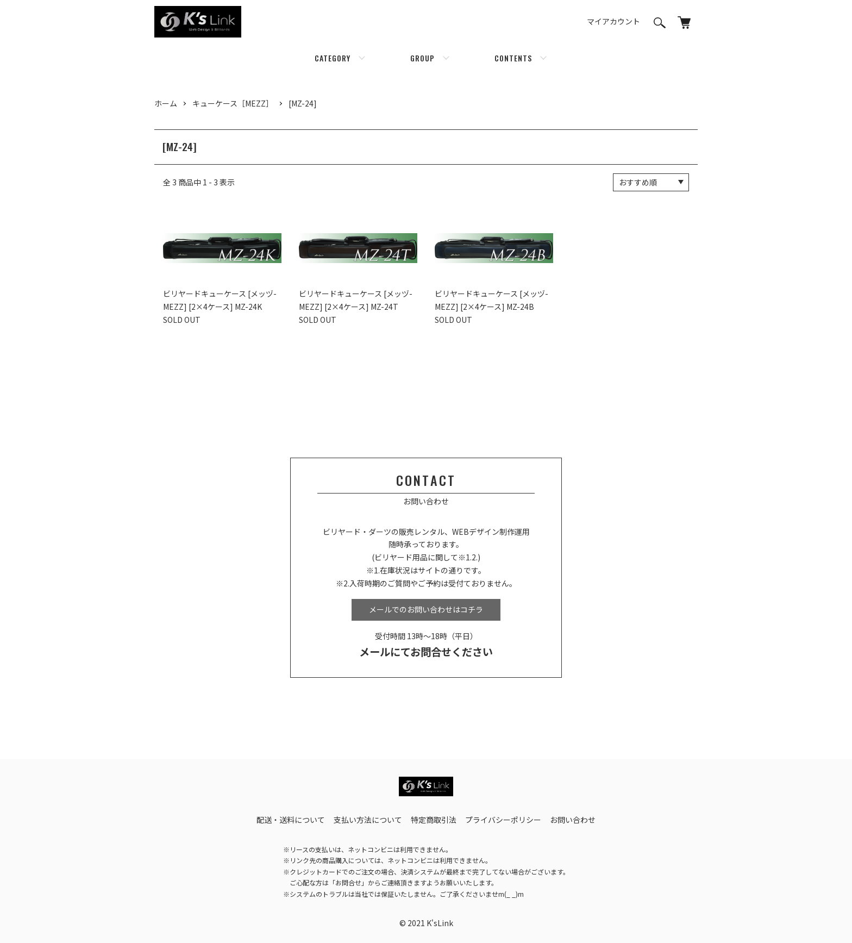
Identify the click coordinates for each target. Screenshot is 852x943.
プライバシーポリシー (503, 819)
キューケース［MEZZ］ (232, 103)
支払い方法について (368, 819)
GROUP (422, 58)
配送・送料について (290, 819)
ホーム (165, 103)
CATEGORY (332, 58)
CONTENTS (513, 58)
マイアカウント (613, 21)
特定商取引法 (433, 819)
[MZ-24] (303, 103)
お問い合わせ (573, 819)
